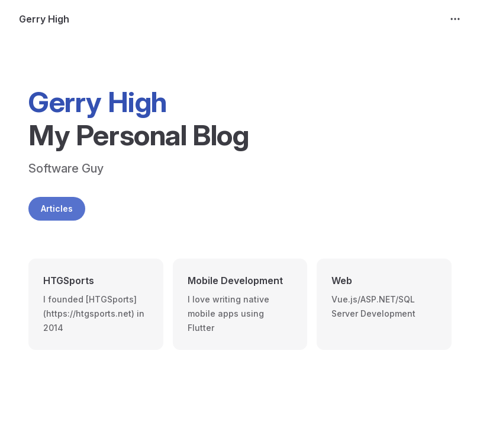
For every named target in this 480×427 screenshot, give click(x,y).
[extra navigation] (455, 19)
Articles (57, 208)
